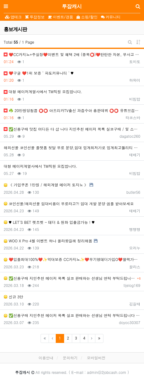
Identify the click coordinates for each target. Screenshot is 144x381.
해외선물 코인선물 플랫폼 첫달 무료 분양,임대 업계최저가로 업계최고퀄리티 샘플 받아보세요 (72, 147)
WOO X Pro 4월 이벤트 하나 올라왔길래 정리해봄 (48, 240)
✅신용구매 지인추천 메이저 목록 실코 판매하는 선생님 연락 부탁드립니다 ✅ (70, 278)
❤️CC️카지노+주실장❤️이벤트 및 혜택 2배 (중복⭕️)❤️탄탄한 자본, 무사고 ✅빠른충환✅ (72, 54)
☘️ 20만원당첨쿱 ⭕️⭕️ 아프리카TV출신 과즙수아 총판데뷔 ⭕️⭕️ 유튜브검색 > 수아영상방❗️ (72, 110)
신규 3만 (13, 296)
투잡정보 (35, 17)
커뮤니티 (110, 17)
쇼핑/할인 (87, 17)
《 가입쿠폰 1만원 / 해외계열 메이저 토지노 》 (46, 184)
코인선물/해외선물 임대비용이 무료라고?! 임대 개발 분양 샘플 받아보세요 (69, 203)
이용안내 (45, 357)
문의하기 (70, 357)
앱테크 (13, 17)
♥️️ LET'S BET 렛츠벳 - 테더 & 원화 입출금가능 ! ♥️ (49, 222)
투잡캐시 (72, 6)
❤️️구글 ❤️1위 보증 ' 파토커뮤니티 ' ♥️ (39, 73)
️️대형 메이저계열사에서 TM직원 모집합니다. (43, 91)
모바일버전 (96, 357)
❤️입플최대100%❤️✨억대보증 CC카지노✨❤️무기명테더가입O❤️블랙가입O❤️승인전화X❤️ (72, 259)
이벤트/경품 (60, 17)
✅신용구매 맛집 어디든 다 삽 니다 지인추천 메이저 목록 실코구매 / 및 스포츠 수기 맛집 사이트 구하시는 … (72, 129)
